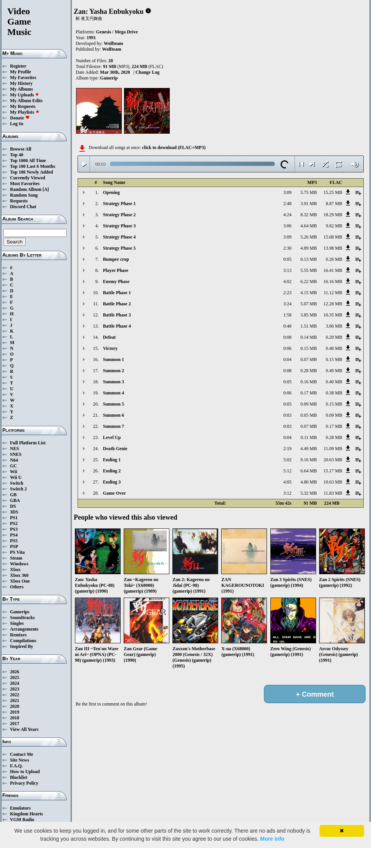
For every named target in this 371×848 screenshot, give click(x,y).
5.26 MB (308, 237)
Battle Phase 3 (117, 315)
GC (13, 466)
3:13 (287, 270)
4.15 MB (308, 292)
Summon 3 (113, 381)
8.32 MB (308, 214)
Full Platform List (28, 443)
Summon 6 (113, 415)
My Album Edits (26, 100)
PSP (14, 546)
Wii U (16, 477)
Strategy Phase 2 (119, 214)
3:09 (287, 192)
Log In (16, 123)
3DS (14, 512)
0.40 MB (334, 348)
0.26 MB (334, 259)
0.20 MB (334, 337)
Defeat (109, 337)
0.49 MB (334, 370)
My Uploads (24, 95)
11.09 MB (333, 448)
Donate (20, 118)
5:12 (287, 471)
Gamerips (20, 611)
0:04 (287, 359)
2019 (14, 712)
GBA (15, 500)
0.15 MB (308, 348)
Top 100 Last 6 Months (32, 166)
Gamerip (109, 78)
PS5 (14, 540)
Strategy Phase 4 (119, 237)
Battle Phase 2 (117, 303)
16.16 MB (332, 281)
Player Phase (115, 270)
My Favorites (23, 77)
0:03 (287, 415)
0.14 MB (308, 337)
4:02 (287, 281)
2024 (14, 683)
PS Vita (17, 552)
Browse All (20, 149)
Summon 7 (113, 426)
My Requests (22, 106)
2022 (14, 694)
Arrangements (24, 629)
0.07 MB (308, 359)
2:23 (287, 292)
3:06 (287, 226)
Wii (13, 471)
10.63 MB (332, 482)
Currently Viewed (27, 178)
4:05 (287, 482)
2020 (14, 706)
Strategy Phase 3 (119, 226)
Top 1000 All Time (28, 160)
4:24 (287, 214)
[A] (46, 189)
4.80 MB (308, 482)
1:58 (287, 315)
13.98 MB (332, 248)
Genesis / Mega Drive (117, 32)
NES (14, 448)
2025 (14, 677)
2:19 (287, 448)
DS (13, 506)
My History (21, 83)
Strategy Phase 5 (119, 248)
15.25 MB (332, 192)
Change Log (147, 72)
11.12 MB (333, 292)
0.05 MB (308, 415)
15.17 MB (332, 471)
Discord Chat (23, 206)
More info (272, 839)
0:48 (287, 326)
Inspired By (21, 646)
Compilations (23, 640)
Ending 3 (112, 482)
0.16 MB (308, 381)
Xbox (15, 569)
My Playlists (25, 112)
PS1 (14, 517)
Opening (111, 192)
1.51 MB (308, 326)
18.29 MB (332, 214)
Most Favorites (25, 183)
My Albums (21, 89)
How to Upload (25, 771)
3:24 (287, 303)
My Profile (20, 72)
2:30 (287, 248)
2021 (14, 700)
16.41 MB (332, 270)
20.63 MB (332, 459)
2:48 (287, 203)
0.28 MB (308, 370)
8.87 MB (334, 203)
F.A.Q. (16, 765)
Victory (110, 348)
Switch (16, 483)
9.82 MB (334, 226)
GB (13, 494)
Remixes (18, 635)
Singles (17, 623)
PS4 (14, 535)
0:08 (287, 337)
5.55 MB (308, 270)
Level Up (112, 437)
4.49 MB (308, 448)
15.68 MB (332, 237)
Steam (16, 558)
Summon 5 (113, 404)
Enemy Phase (116, 281)
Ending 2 (112, 471)
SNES (16, 454)
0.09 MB (308, 404)
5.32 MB (308, 493)
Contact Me (21, 754)
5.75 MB (308, 192)
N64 (14, 460)
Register (18, 66)
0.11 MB (309, 437)
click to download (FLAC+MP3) (173, 147)
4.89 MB (308, 248)
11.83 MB (333, 493)
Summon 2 (113, 370)
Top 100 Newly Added (31, 172)
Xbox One (20, 581)
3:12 (287, 493)
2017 (14, 723)
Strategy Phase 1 (119, 203)
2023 (14, 689)
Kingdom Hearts (26, 814)
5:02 (287, 459)
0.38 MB (334, 393)
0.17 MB (308, 393)
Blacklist (18, 777)
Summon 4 (113, 393)
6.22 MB (308, 281)
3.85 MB (308, 315)
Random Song (24, 195)
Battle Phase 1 (117, 292)
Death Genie (115, 448)
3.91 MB (308, 203)
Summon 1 (113, 359)
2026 (14, 671)
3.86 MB (334, 326)
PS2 (14, 523)
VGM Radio (22, 819)
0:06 (287, 348)
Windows (19, 563)
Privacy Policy (24, 783)
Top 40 (16, 154)
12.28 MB (332, 303)
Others (16, 587)
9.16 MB (308, 459)
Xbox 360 (19, 575)
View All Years (24, 729)
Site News (19, 760)
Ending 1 (112, 459)
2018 (14, 717)
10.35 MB (332, 315)
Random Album (25, 189)
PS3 (14, 529)
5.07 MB (308, 303)
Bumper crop (116, 259)
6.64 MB (308, 471)
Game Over (114, 493)
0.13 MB (308, 259)
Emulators (20, 808)
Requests (19, 201)
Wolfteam (113, 43)
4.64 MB (308, 226)
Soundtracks (22, 617)
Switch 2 (18, 489)
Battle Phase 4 (117, 326)
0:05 (287, 259)
